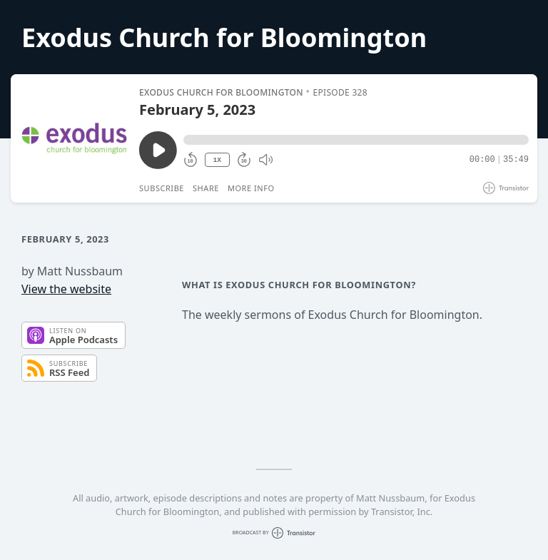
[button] (356, 140)
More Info (251, 188)
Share (206, 188)
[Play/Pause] (74, 138)
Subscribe (161, 188)
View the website (66, 289)
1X (217, 160)
